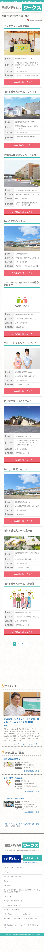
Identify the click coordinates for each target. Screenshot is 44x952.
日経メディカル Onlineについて (14, 876)
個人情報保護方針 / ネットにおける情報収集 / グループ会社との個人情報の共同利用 (22, 891)
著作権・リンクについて (11, 910)
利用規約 (6, 872)
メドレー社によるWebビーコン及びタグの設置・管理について (22, 919)
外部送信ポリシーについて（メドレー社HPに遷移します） (21, 926)
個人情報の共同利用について (13, 901)
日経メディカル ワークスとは (13, 868)
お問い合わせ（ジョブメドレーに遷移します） (18, 914)
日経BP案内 (7, 885)
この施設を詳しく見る (22, 82)
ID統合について (8, 896)
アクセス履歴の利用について (13, 905)
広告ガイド (7, 881)
